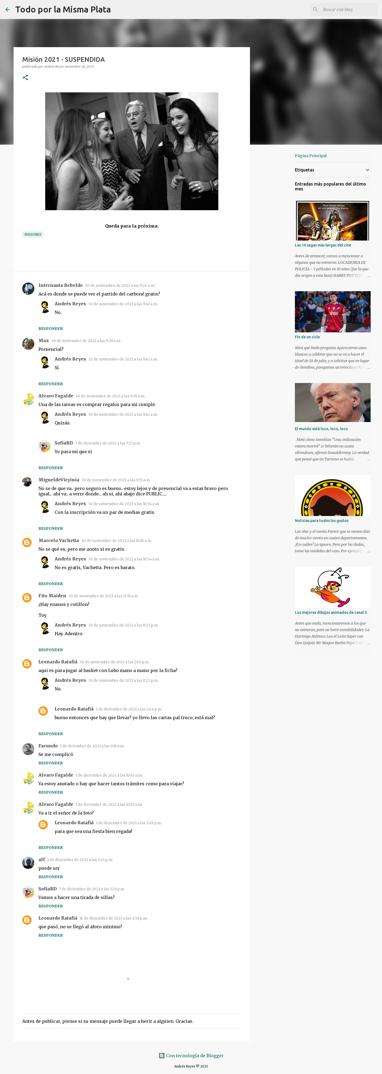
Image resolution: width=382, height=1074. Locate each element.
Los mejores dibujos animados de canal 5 (331, 612)
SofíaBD (64, 443)
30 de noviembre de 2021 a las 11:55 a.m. (103, 596)
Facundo (48, 745)
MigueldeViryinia (58, 479)
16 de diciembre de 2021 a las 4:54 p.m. (114, 918)
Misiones (32, 234)
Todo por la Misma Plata (63, 9)
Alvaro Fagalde (55, 395)
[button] (25, 78)
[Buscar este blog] (349, 9)
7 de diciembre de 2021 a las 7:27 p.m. (108, 443)
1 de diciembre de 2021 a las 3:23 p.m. (80, 860)
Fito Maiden (52, 595)
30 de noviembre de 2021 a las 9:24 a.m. (120, 285)
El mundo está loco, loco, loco (321, 429)
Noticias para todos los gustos (321, 520)
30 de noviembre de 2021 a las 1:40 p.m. (115, 662)
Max (43, 340)
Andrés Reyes (70, 303)
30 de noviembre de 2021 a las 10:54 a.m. (124, 504)
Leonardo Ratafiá (57, 661)
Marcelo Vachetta (58, 540)
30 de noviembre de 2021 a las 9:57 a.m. (116, 480)
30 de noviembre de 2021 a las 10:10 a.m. (116, 540)
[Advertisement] (277, 234)
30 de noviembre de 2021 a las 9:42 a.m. (123, 304)
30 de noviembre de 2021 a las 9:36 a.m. (110, 396)
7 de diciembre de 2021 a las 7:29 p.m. (92, 889)
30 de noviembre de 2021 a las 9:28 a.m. (86, 341)
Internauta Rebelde (60, 285)
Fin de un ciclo (307, 337)
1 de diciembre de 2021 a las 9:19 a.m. (92, 746)
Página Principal (311, 155)
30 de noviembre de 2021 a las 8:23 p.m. (123, 625)
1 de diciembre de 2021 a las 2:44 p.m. (129, 709)
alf (41, 859)
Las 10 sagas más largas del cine (323, 245)
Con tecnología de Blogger (191, 1055)
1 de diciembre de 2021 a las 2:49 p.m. (129, 823)
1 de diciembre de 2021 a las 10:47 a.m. (109, 804)
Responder (50, 328)
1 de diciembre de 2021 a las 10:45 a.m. (109, 775)
